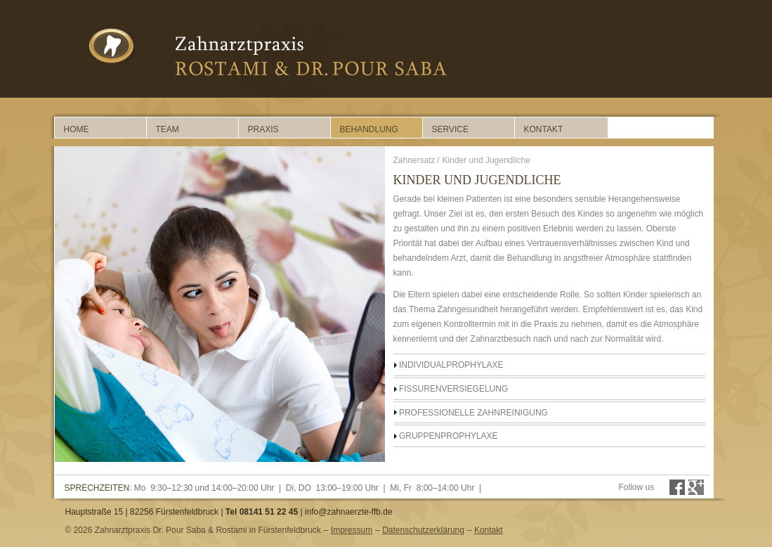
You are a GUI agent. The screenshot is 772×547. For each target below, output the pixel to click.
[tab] (549, 365)
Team (167, 129)
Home (76, 129)
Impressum (351, 530)
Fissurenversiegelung (453, 389)
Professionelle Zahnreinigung (473, 413)
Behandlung (369, 129)
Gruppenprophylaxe (448, 436)
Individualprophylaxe (451, 365)
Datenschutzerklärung (423, 530)
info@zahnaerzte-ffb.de (349, 512)
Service (450, 129)
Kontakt (543, 129)
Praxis (263, 129)
